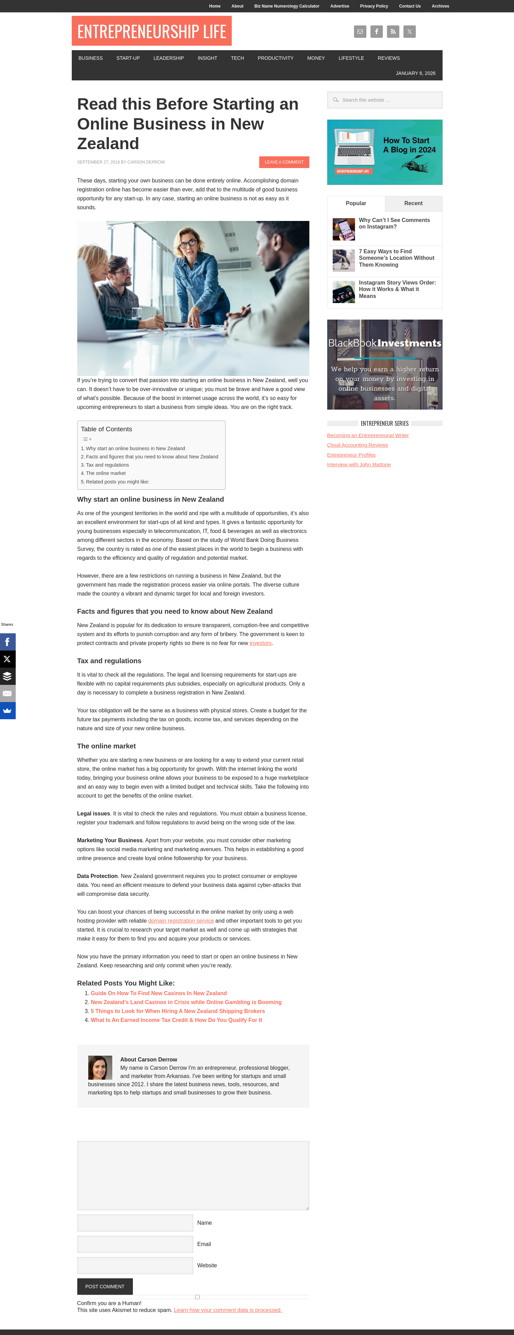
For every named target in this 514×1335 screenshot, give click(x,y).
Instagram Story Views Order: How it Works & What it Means (397, 289)
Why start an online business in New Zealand (135, 448)
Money (316, 58)
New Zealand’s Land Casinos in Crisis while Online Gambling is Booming (186, 1002)
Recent (413, 203)
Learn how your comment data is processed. (228, 1310)
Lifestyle (351, 58)
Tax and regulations (107, 465)
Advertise (339, 6)
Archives (440, 6)
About (237, 6)
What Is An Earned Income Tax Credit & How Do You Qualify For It (176, 1020)
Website (207, 1265)
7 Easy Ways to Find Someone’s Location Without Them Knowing (397, 257)
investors (261, 643)
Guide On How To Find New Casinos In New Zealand (159, 993)
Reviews (389, 58)
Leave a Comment (284, 162)
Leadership (168, 58)
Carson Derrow (146, 162)
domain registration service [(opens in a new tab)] (181, 921)
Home (214, 6)
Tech (237, 58)
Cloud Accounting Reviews (357, 445)
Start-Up (128, 58)
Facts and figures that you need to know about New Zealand (152, 456)
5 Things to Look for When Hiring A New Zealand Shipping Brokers (178, 1011)
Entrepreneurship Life (151, 31)
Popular (356, 203)
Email (204, 1244)
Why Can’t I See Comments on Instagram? (394, 223)
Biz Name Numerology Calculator (286, 6)
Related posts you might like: (117, 482)
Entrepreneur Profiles (351, 455)
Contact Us (410, 6)
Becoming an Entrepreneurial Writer (368, 435)
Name (204, 1223)
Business (91, 58)
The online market (106, 473)
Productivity (276, 58)
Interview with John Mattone (359, 464)
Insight (207, 58)
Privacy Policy (374, 6)
